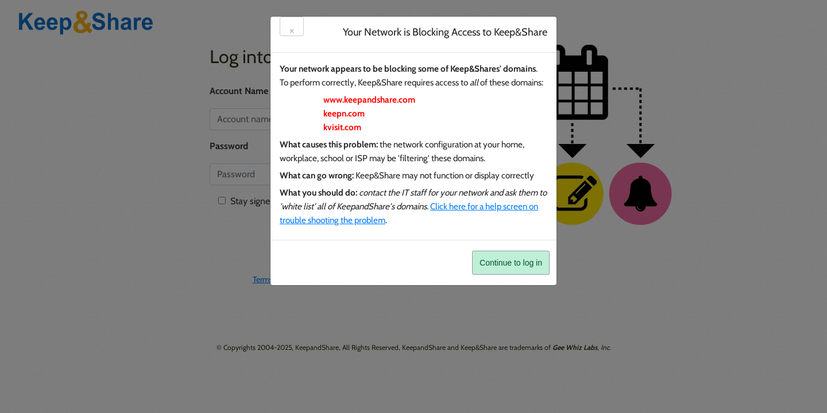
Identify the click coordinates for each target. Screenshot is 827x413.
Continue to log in (511, 262)
